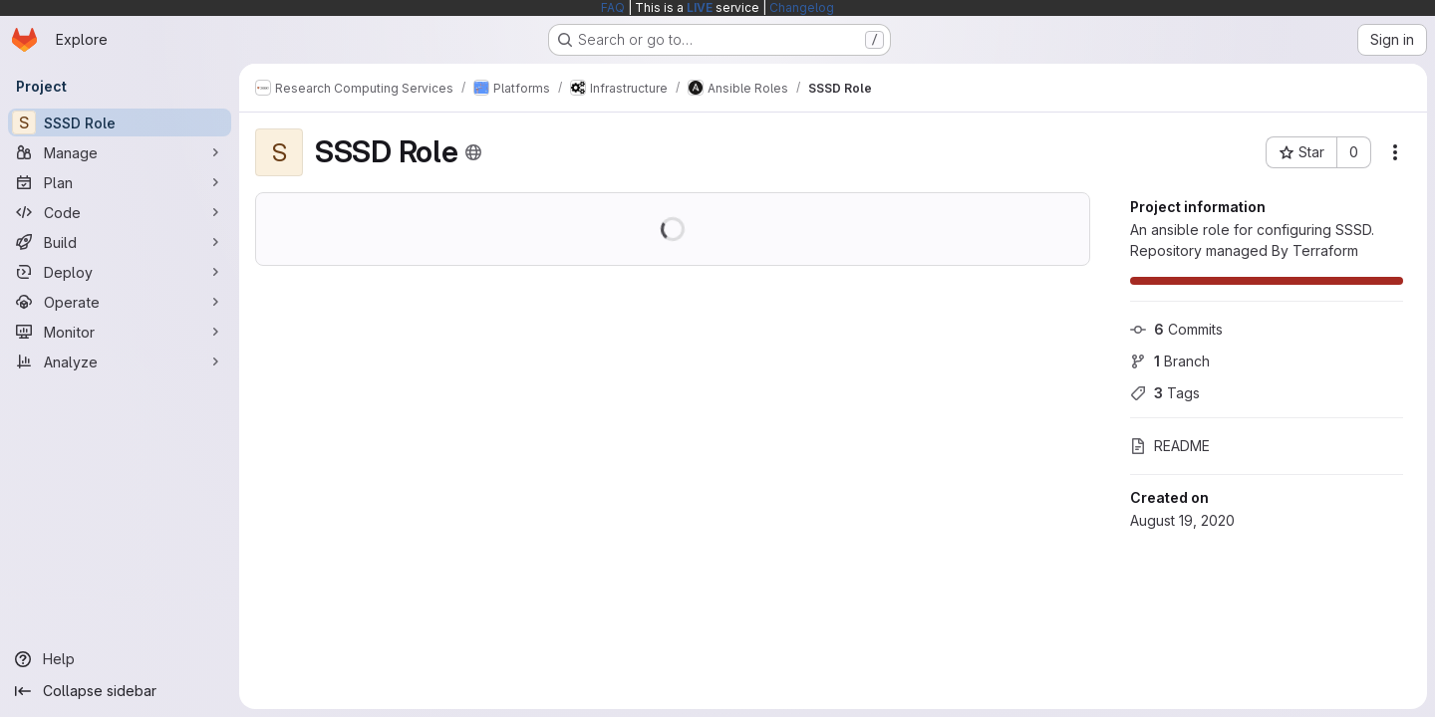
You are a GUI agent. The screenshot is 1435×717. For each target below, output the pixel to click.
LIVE (700, 7)
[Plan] (119, 182)
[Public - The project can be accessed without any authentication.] (473, 152)
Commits (1176, 329)
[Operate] (119, 302)
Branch (1170, 361)
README (1170, 445)
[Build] (119, 242)
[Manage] (119, 152)
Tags (1165, 392)
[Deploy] (119, 272)
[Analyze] (119, 361)
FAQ (613, 7)
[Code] (119, 212)
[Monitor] (119, 332)
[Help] (119, 659)
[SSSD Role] (119, 122)
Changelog (801, 7)
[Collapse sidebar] (119, 691)
